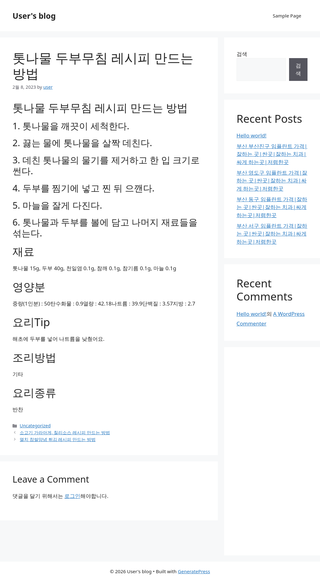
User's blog (34, 15)
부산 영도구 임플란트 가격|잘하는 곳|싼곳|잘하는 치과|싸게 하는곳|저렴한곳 (272, 180)
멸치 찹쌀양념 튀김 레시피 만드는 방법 (58, 439)
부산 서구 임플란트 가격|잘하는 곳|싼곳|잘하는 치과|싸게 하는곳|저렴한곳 (272, 233)
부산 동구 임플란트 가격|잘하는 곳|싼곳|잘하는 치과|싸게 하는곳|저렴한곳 (272, 207)
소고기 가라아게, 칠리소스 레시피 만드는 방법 (65, 432)
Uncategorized (35, 426)
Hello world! (252, 135)
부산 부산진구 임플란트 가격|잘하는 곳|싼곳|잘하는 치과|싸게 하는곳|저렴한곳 (272, 154)
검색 (242, 53)
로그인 (72, 495)
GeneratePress (194, 571)
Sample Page (287, 15)
